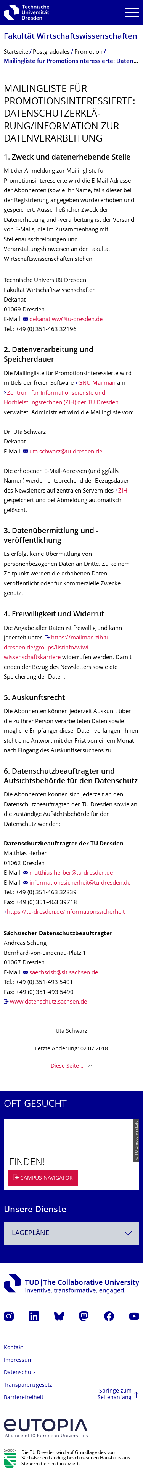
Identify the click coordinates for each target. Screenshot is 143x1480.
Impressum (18, 1360)
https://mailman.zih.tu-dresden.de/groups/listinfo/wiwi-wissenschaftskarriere (58, 648)
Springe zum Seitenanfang (115, 1395)
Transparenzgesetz (28, 1385)
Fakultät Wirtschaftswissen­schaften (70, 37)
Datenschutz (20, 1372)
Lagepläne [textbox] (30, 1233)
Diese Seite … (68, 1066)
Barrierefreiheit (23, 1397)
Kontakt (13, 1347)
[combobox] (71, 1233)
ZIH (122, 491)
